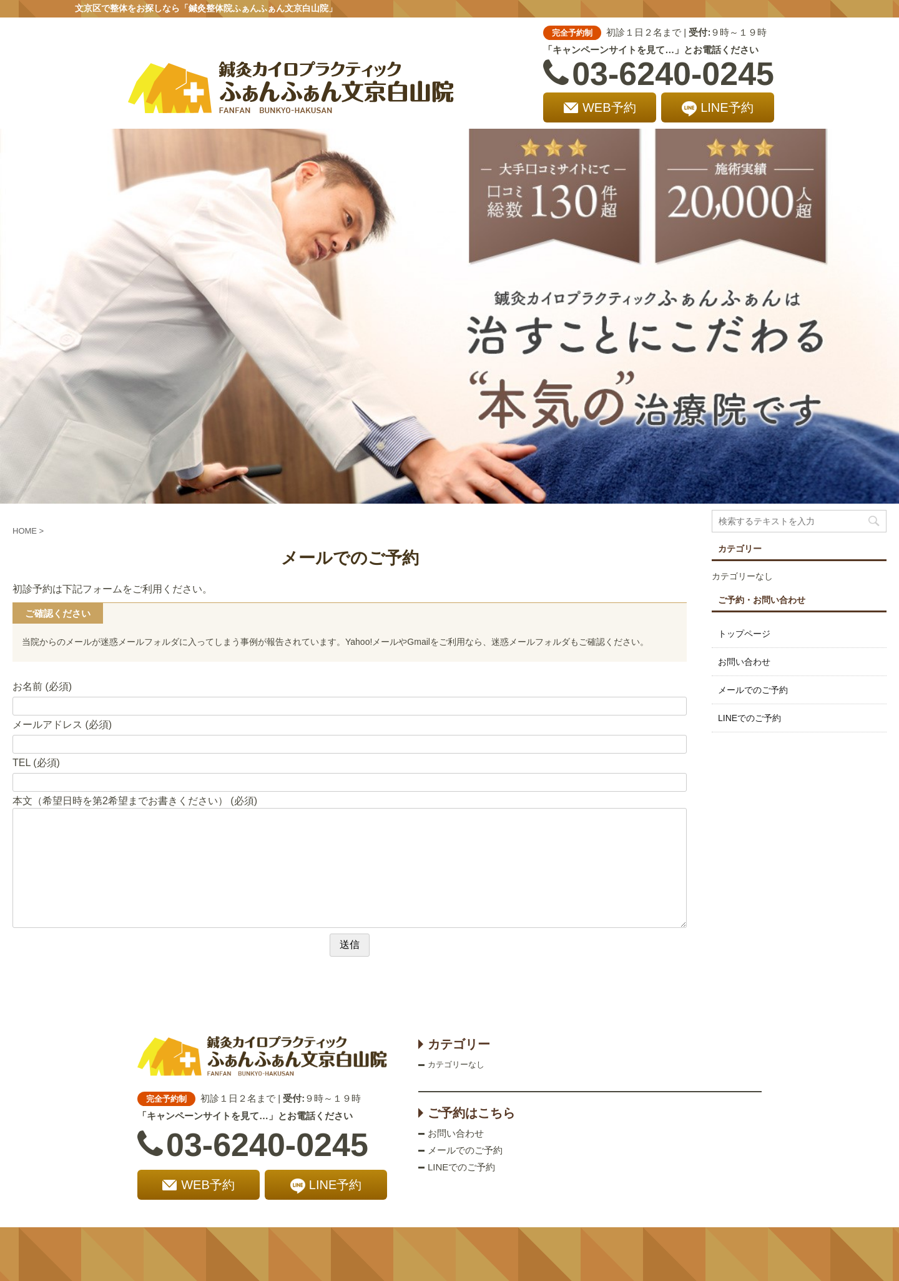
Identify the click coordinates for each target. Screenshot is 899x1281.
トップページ (744, 634)
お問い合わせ (744, 662)
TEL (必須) (36, 762)
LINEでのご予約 (749, 718)
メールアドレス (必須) (62, 724)
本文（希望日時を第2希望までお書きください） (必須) (134, 800)
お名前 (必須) (42, 686)
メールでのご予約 (753, 690)
